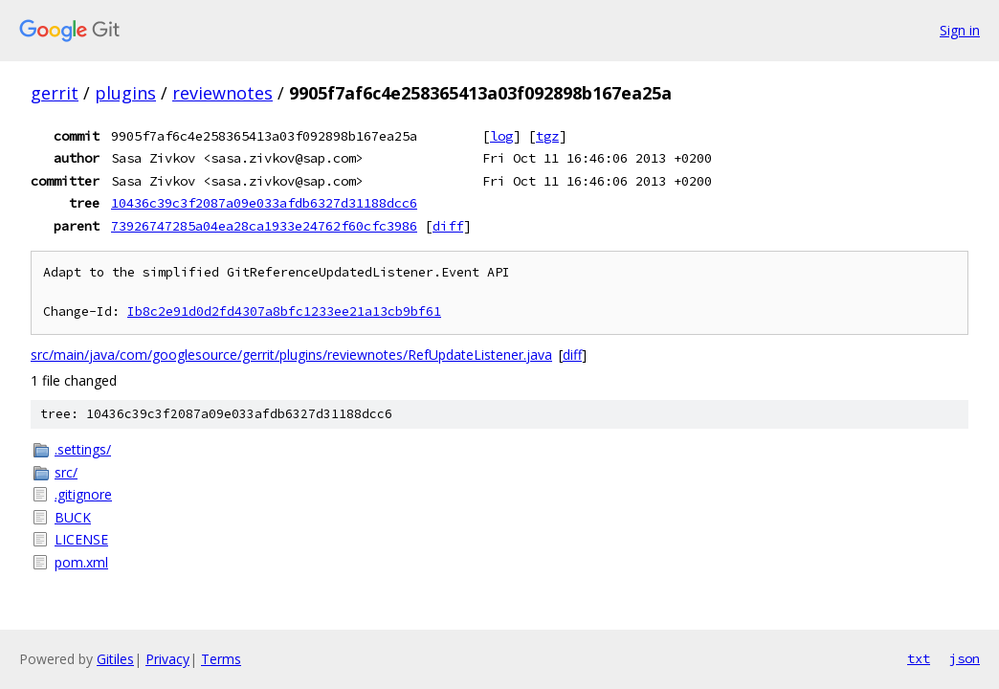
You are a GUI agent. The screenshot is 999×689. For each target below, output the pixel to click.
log (501, 135)
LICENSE (81, 539)
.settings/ (83, 449)
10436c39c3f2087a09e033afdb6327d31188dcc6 (264, 202)
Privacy (167, 659)
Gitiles (115, 659)
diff (448, 225)
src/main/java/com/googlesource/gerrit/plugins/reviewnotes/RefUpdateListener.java (291, 354)
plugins (125, 92)
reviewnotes (222, 92)
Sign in (960, 30)
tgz (547, 135)
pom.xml (81, 562)
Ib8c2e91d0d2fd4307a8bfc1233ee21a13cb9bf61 (284, 311)
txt (918, 658)
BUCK (73, 517)
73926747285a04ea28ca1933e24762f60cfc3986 (264, 225)
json (964, 658)
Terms (221, 659)
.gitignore (83, 494)
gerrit (54, 92)
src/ (66, 472)
